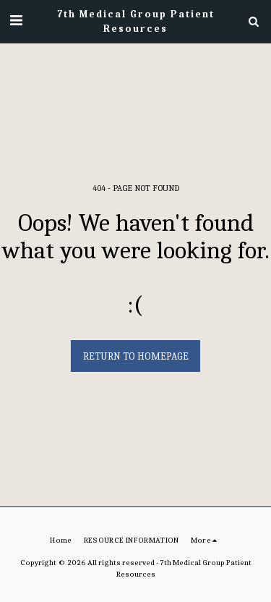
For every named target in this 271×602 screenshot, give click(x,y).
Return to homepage (136, 356)
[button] (16, 20)
